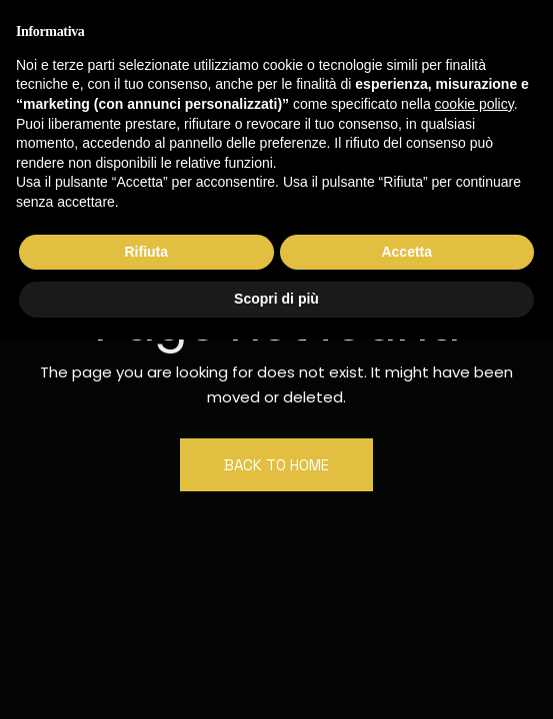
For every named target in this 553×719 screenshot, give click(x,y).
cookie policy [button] (474, 104)
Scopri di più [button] (276, 299)
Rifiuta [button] (146, 252)
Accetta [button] (406, 252)
